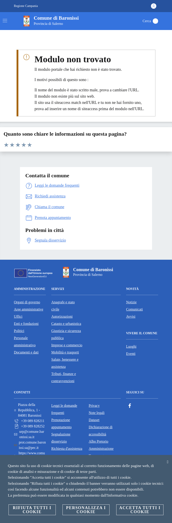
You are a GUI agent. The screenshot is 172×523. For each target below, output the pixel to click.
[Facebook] (129, 405)
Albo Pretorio (98, 441)
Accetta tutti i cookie (139, 510)
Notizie (131, 302)
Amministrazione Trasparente (101, 452)
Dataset (94, 420)
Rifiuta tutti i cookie (32, 510)
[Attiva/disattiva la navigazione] (5, 20)
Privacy (94, 405)
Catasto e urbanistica (66, 324)
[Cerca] (155, 21)
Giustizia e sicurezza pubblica (66, 334)
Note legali (97, 413)
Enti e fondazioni (26, 324)
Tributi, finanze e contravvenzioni (63, 377)
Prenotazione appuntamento (61, 423)
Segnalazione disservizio (60, 437)
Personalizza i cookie (86, 510)
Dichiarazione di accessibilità (100, 430)
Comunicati (134, 309)
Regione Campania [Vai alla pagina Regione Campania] (26, 6)
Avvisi (130, 316)
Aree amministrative (28, 309)
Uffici (18, 316)
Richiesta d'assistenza (66, 448)
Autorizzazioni (62, 316)
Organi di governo (27, 302)
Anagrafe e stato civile (63, 305)
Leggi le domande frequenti (64, 409)
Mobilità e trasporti (65, 352)
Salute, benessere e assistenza (64, 363)
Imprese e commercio (66, 345)
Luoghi (131, 346)
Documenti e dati (26, 352)
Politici (19, 331)
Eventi (130, 354)
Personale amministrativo (25, 341)
